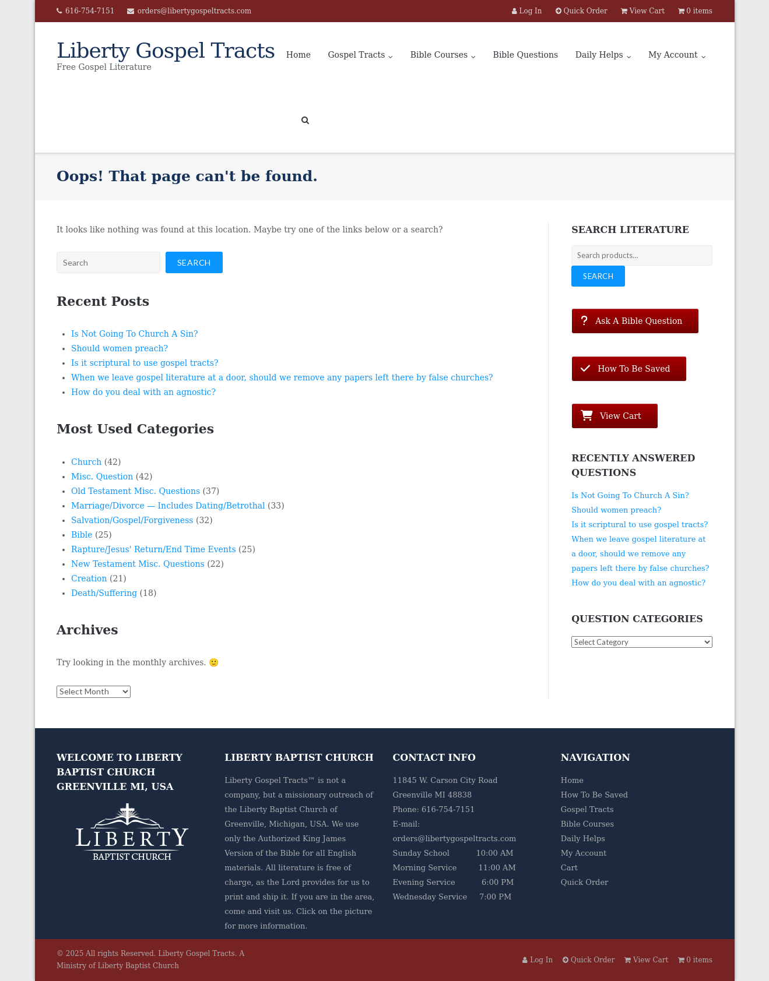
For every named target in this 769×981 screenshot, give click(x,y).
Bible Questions (526, 54)
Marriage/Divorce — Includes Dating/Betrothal (168, 505)
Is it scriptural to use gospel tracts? (145, 363)
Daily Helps (599, 54)
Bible (82, 534)
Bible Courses (439, 54)
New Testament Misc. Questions (138, 564)
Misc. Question (102, 476)
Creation (89, 578)
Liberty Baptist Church (284, 809)
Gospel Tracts (356, 54)
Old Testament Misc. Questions (135, 491)
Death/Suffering (104, 593)
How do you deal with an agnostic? (143, 392)
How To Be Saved (594, 795)
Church (86, 462)
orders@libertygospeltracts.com (194, 11)
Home (298, 54)
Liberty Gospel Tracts (196, 954)
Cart (569, 867)
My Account (673, 54)
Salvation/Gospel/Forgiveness (132, 520)
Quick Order (584, 882)
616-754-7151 (89, 11)
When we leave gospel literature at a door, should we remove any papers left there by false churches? (282, 377)
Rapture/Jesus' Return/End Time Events (153, 549)
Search (598, 276)
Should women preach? (119, 348)
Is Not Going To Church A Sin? (134, 333)
